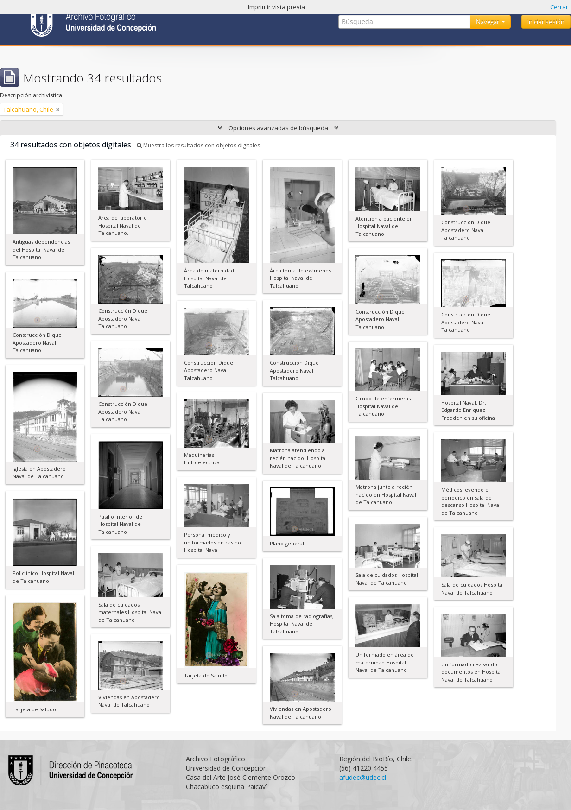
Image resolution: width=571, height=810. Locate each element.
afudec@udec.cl (362, 777)
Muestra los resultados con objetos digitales (198, 145)
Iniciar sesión (546, 22)
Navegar (488, 22)
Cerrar (559, 7)
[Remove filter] (58, 109)
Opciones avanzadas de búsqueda (278, 128)
